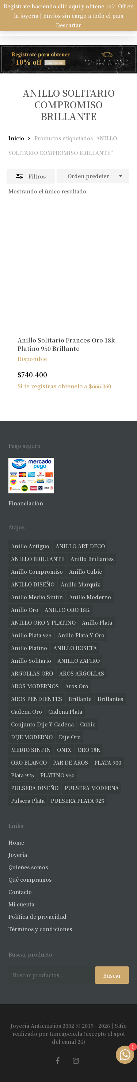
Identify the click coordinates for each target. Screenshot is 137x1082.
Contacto (20, 891)
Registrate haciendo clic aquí (42, 6)
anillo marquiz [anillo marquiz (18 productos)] (80, 584)
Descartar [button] (68, 25)
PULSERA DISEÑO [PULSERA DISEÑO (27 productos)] (34, 788)
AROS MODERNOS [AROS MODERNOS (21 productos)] (35, 686)
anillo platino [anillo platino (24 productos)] (29, 648)
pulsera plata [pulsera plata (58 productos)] (28, 800)
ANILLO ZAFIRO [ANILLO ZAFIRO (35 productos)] (78, 660)
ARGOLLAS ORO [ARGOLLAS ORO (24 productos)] (32, 673)
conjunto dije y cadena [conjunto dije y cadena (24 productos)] (42, 724)
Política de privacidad (37, 916)
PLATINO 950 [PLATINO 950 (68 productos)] (57, 775)
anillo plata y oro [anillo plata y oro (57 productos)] (81, 635)
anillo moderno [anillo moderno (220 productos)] (90, 597)
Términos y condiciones (40, 929)
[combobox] (93, 176)
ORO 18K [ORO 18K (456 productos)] (88, 749)
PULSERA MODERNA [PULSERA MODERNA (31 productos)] (92, 788)
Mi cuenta (21, 904)
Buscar (112, 975)
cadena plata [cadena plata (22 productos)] (65, 711)
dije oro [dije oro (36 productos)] (70, 737)
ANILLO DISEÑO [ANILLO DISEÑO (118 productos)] (32, 584)
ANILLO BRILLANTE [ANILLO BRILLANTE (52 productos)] (37, 558)
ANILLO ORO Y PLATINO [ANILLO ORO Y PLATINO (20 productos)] (43, 622)
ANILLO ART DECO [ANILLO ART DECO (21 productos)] (80, 546)
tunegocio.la (66, 1033)
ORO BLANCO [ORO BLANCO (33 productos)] (29, 762)
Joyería (17, 854)
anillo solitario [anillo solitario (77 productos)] (31, 660)
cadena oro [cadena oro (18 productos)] (26, 711)
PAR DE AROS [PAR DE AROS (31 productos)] (70, 762)
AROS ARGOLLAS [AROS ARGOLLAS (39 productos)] (81, 673)
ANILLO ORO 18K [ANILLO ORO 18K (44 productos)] (67, 609)
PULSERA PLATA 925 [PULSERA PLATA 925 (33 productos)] (77, 800)
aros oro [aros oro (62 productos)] (76, 686)
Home (16, 842)
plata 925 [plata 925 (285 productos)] (22, 775)
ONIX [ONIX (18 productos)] (64, 749)
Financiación (25, 503)
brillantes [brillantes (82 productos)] (110, 698)
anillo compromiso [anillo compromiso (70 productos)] (37, 571)
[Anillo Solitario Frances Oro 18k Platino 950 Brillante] (68, 267)
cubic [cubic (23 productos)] (87, 724)
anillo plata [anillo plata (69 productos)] (97, 622)
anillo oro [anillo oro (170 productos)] (24, 609)
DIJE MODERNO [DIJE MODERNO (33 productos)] (32, 737)
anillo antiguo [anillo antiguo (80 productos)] (30, 546)
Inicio (16, 138)
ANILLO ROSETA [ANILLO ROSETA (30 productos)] (75, 648)
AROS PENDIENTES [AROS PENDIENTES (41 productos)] (36, 698)
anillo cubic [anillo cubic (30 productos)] (85, 571)
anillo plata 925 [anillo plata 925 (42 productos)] (31, 635)
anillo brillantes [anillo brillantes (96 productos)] (92, 558)
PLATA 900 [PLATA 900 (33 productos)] (107, 762)
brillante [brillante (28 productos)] (79, 698)
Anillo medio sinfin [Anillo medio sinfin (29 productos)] (37, 597)
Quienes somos (28, 867)
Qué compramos (30, 879)
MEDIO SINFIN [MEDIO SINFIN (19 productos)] (31, 749)
